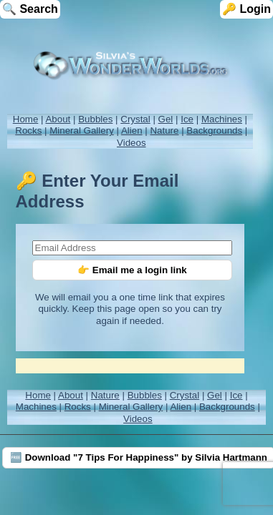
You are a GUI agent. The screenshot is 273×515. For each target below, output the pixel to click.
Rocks (28, 130)
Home (26, 119)
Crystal (135, 119)
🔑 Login (246, 9)
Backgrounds (214, 130)
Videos (131, 142)
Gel (165, 119)
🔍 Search (30, 9)
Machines (221, 119)
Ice (187, 119)
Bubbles (95, 119)
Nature (164, 130)
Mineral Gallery (81, 130)
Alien (132, 130)
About (57, 119)
